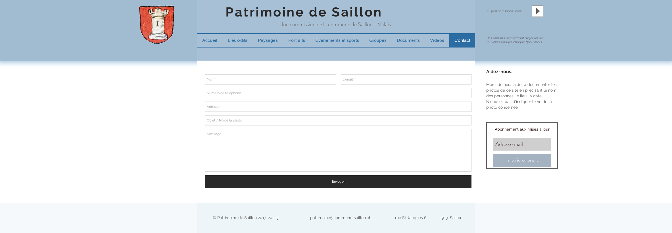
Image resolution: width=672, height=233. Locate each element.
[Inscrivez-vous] (522, 160)
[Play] (537, 11)
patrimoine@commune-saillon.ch (340, 217)
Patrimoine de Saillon (304, 12)
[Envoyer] (338, 181)
